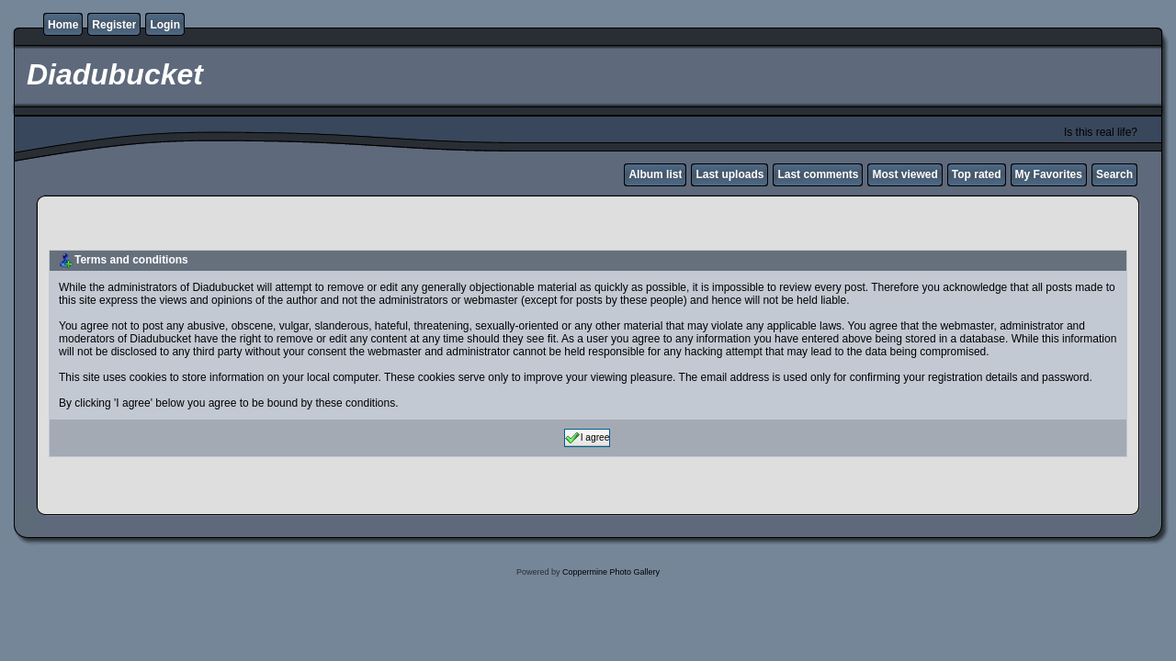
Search (1114, 174)
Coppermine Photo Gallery (611, 572)
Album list (655, 174)
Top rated (976, 174)
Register (114, 24)
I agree (587, 438)
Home (63, 24)
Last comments (817, 174)
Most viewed (904, 174)
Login (165, 24)
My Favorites (1048, 174)
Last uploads (729, 174)
